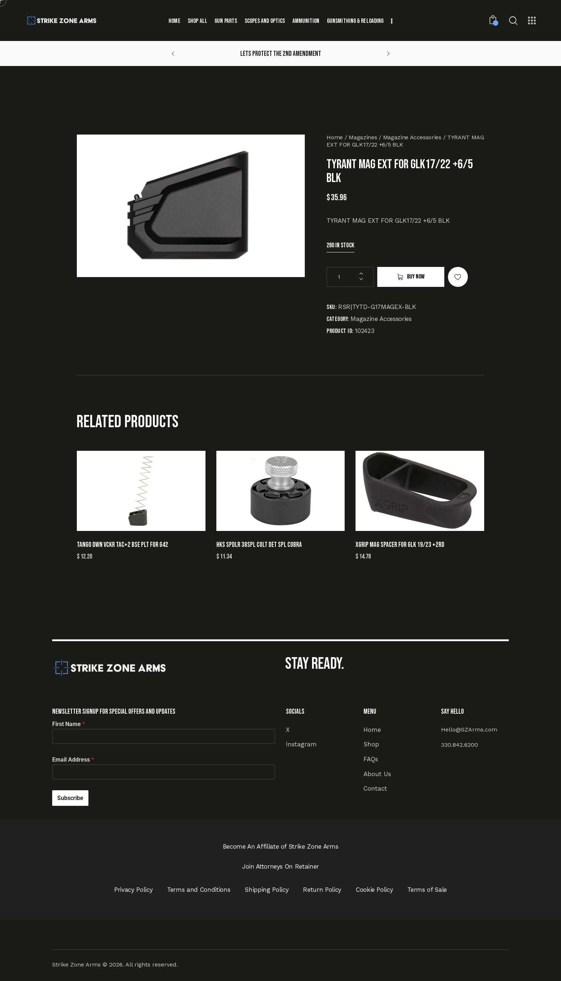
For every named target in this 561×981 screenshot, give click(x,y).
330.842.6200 (459, 744)
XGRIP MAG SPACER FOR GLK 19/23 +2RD (400, 545)
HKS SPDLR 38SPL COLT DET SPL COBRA (259, 545)
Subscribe (70, 798)
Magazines (363, 137)
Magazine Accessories (412, 137)
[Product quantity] (350, 277)
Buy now (415, 276)
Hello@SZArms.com (469, 729)
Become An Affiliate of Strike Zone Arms (280, 846)
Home (335, 137)
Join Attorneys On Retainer (280, 866)
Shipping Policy (266, 889)
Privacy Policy (133, 889)
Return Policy (322, 889)
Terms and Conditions (198, 889)
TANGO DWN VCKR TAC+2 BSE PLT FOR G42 (122, 545)
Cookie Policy (374, 889)
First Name (68, 724)
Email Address (73, 759)
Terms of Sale (427, 889)
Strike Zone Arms (76, 964)
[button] (173, 53)
